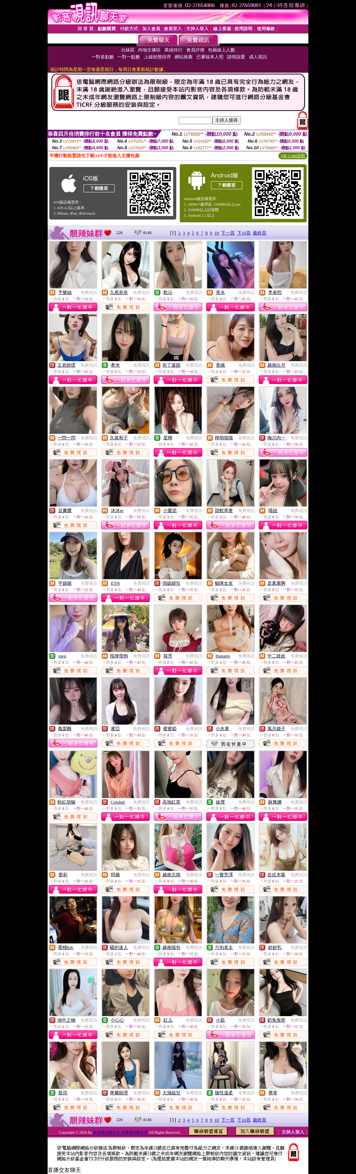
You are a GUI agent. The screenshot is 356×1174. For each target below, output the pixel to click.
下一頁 (228, 232)
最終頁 (259, 232)
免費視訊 (89, 292)
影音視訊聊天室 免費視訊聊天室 (120, 1132)
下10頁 (244, 232)
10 (217, 232)
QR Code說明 (293, 155)
